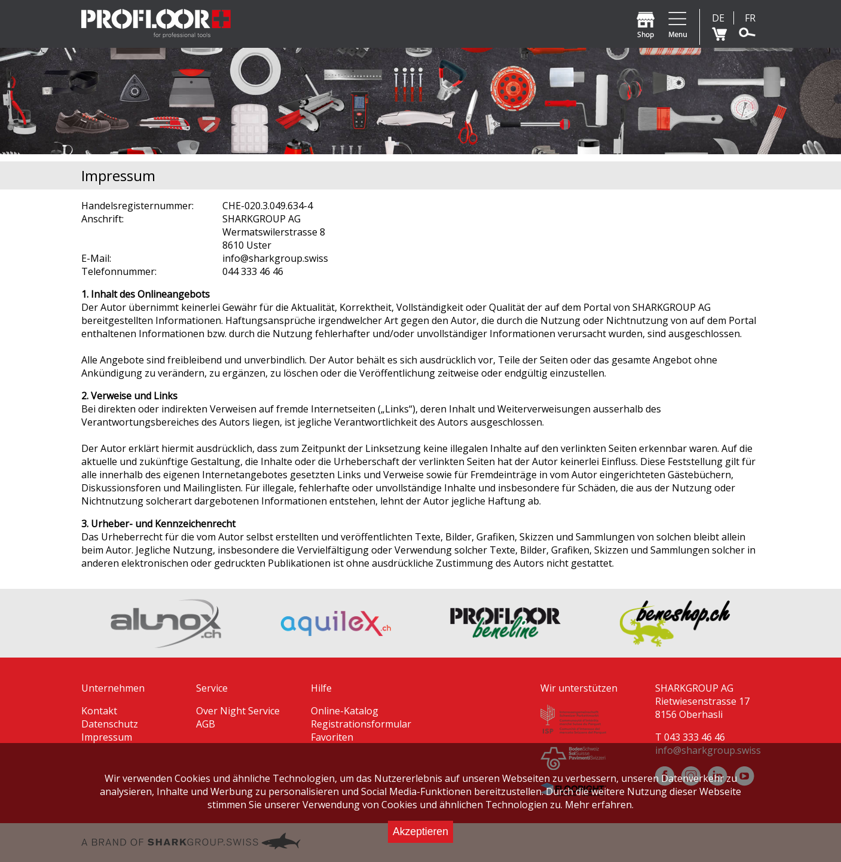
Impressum (106, 737)
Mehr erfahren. (599, 804)
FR (750, 18)
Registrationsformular (361, 723)
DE (718, 18)
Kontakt (99, 710)
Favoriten (332, 737)
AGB (205, 723)
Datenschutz (109, 723)
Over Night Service (238, 710)
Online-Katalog (344, 710)
